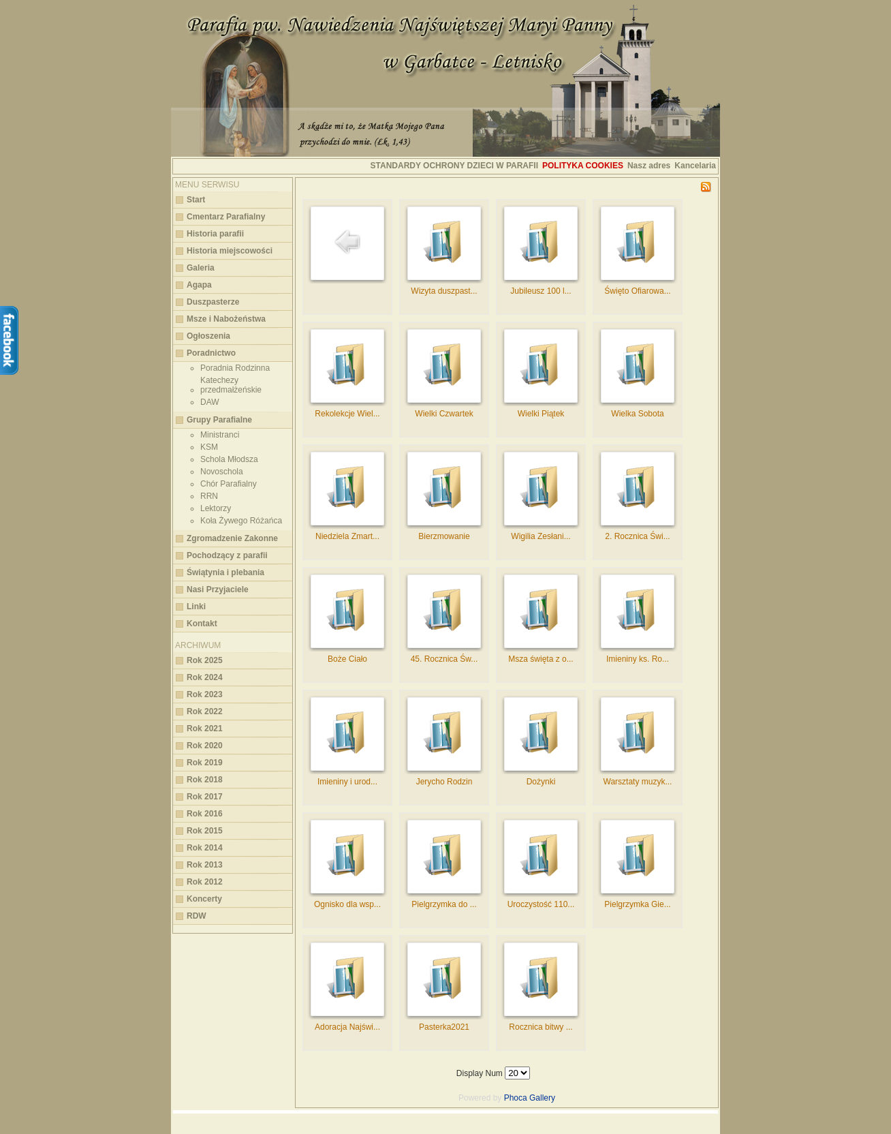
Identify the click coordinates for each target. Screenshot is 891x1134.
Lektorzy (215, 508)
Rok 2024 (205, 677)
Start (196, 199)
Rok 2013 (205, 865)
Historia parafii (215, 234)
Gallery (542, 1098)
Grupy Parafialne (219, 420)
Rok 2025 (205, 660)
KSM (209, 447)
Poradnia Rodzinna (235, 368)
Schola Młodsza (229, 459)
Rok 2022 (205, 711)
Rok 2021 (205, 728)
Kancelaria (695, 165)
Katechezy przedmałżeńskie (231, 385)
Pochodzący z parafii (227, 555)
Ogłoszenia (208, 336)
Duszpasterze (213, 302)
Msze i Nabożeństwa (226, 319)
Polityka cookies (582, 165)
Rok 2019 (205, 762)
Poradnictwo (211, 353)
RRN (209, 496)
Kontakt (202, 623)
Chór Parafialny (228, 484)
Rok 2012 (205, 882)
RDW (196, 916)
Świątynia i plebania (225, 572)
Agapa (199, 285)
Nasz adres (648, 165)
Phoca (515, 1098)
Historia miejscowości (229, 251)
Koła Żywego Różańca (241, 520)
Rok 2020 (205, 745)
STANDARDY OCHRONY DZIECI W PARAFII (454, 165)
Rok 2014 (205, 848)
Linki (196, 606)
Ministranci (219, 435)
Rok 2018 (205, 779)
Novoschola (221, 471)
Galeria (201, 268)
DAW (209, 402)
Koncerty (204, 899)
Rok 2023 (205, 694)
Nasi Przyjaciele (218, 589)
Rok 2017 (205, 796)
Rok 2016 (205, 813)
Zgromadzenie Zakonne (232, 538)
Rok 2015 (205, 831)
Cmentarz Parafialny (226, 216)
